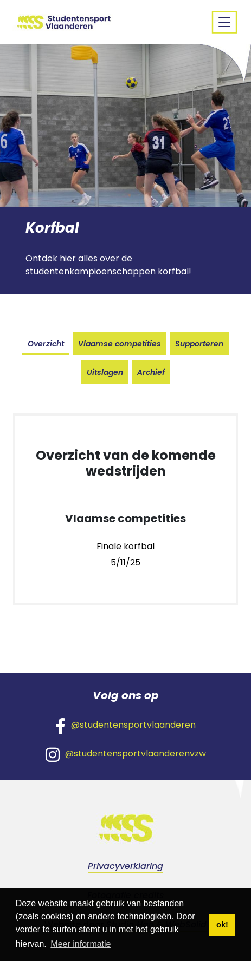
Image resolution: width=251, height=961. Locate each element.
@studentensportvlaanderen (125, 725)
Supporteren (199, 343)
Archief (151, 372)
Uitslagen (105, 372)
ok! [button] (222, 924)
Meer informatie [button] (80, 944)
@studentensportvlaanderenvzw (126, 754)
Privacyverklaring (125, 866)
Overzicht (46, 343)
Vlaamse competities (119, 343)
